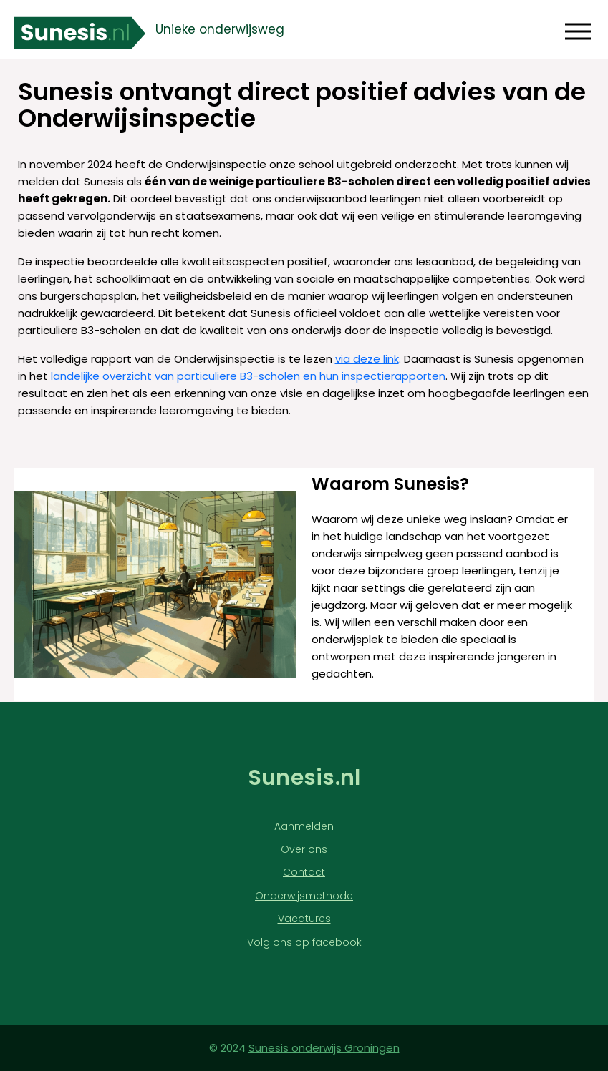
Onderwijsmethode (304, 896)
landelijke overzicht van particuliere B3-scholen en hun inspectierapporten (248, 375)
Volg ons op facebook (304, 942)
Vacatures (304, 919)
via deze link (367, 358)
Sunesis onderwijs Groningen (324, 1047)
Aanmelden (304, 826)
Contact (304, 872)
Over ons (304, 849)
